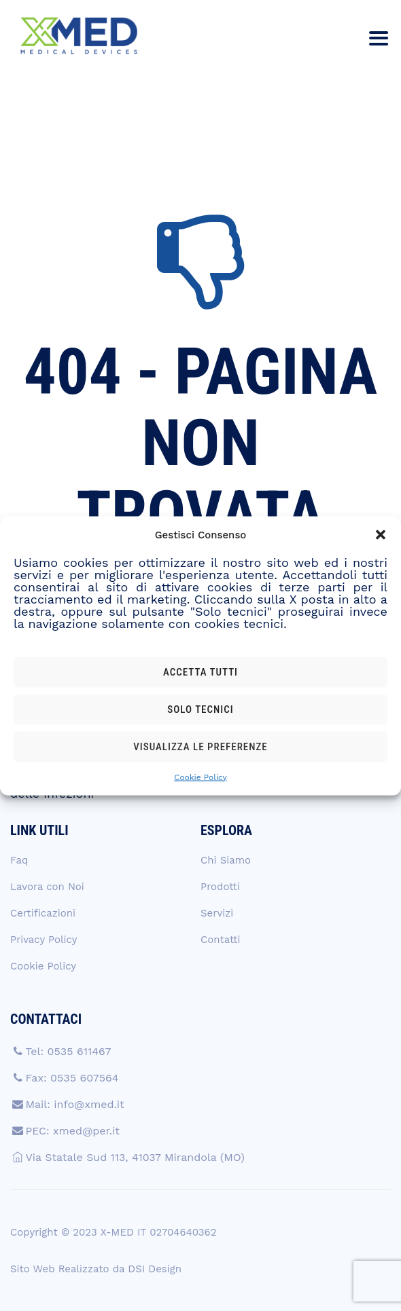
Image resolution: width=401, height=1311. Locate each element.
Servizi (217, 913)
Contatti (221, 940)
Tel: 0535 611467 (68, 1051)
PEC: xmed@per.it (72, 1130)
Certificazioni (42, 913)
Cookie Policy (200, 776)
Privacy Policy (43, 940)
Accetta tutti (200, 672)
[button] (380, 534)
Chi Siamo (226, 860)
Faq (19, 860)
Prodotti (220, 887)
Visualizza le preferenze (200, 747)
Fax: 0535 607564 (71, 1077)
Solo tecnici (200, 709)
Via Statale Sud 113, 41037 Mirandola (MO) (134, 1157)
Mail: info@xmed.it (74, 1104)
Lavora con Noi (47, 887)
